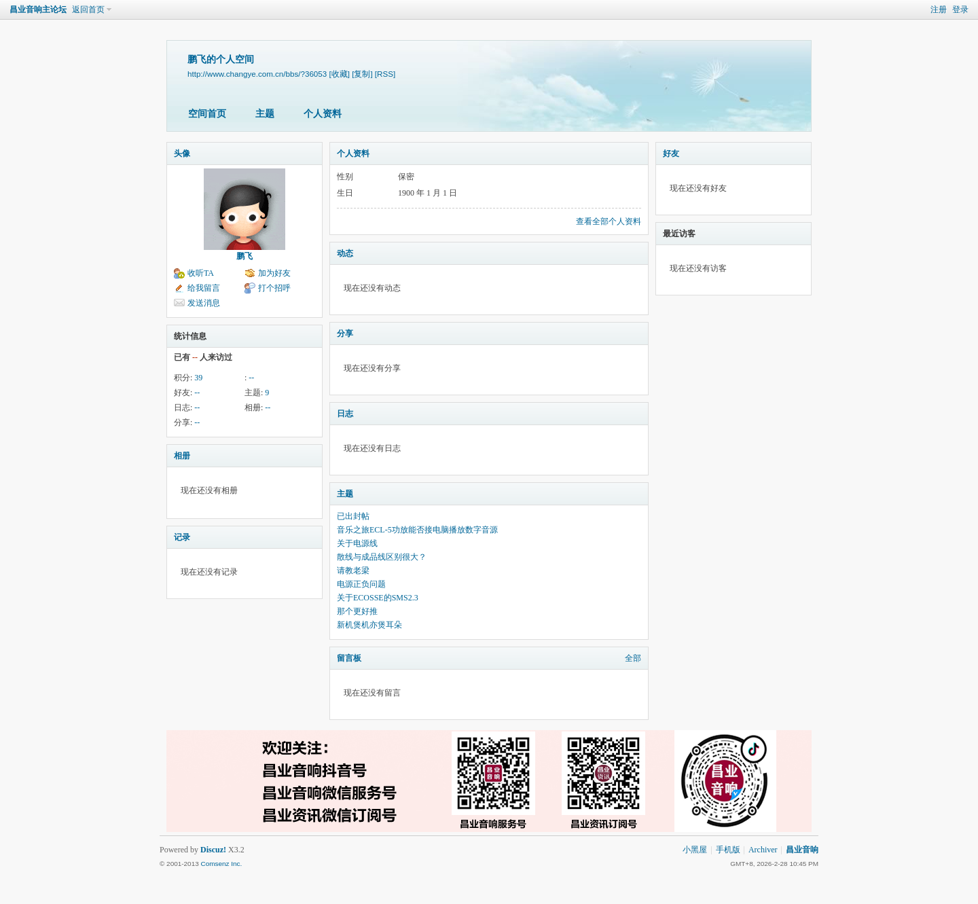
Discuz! (213, 849)
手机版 (728, 849)
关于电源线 (357, 543)
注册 (938, 9)
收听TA (200, 273)
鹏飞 (244, 256)
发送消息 (203, 303)
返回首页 (88, 9)
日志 (345, 413)
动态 (345, 253)
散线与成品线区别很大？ (382, 557)
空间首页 (207, 114)
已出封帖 (353, 516)
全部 (633, 658)
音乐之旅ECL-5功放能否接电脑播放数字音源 (417, 530)
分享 (345, 333)
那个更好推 (357, 611)
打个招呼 (274, 288)
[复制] (362, 73)
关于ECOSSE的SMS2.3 (377, 597)
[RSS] (385, 73)
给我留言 (203, 288)
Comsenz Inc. (221, 863)
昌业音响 (802, 849)
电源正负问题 (361, 584)
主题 (264, 114)
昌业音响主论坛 (38, 9)
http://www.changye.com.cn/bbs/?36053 (257, 73)
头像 (182, 153)
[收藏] (339, 73)
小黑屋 (695, 849)
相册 (182, 455)
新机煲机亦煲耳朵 (369, 625)
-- (251, 377)
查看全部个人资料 (608, 221)
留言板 (349, 658)
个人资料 (323, 114)
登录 (960, 9)
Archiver (763, 849)
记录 (182, 537)
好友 (671, 153)
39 (198, 377)
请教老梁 (353, 570)
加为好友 (274, 273)
